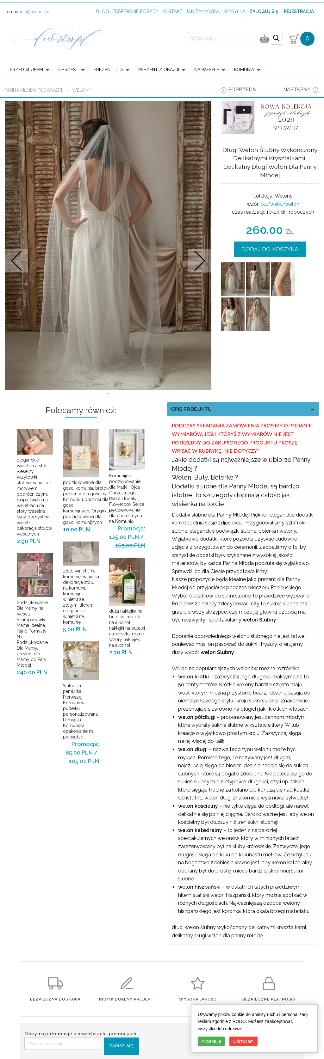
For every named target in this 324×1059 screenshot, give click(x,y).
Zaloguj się (263, 11)
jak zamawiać (203, 11)
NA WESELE (206, 69)
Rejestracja (299, 11)
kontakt (172, 11)
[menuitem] (31, 69)
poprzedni (243, 90)
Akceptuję (211, 1041)
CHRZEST (68, 69)
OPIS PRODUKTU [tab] (191, 409)
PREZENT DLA (108, 69)
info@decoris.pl (34, 11)
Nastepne (199, 260)
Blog (102, 11)
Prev (16, 260)
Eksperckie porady (135, 11)
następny (297, 90)
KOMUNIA (244, 69)
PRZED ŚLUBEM (26, 69)
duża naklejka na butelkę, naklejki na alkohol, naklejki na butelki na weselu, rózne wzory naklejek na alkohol (127, 628)
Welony (81, 90)
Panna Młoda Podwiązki (33, 90)
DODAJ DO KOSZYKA (269, 249)
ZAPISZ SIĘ (121, 1046)
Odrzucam (243, 1041)
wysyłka (235, 11)
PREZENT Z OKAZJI (158, 69)
